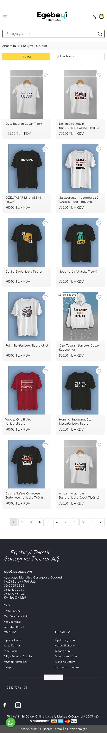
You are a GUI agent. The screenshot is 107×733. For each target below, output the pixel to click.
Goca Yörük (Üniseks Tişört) (78, 271)
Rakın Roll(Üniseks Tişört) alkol (26, 345)
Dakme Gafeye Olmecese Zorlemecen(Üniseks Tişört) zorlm (24, 496)
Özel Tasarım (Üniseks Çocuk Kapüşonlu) (79, 347)
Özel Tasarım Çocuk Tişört (23, 123)
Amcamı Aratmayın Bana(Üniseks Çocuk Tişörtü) (79, 495)
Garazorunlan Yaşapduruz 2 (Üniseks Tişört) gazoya (78, 199)
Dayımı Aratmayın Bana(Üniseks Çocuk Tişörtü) (79, 125)
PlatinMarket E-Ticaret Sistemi (41, 729)
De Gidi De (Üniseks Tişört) (23, 271)
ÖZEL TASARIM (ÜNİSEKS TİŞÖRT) (23, 199)
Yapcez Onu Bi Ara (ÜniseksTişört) (18, 421)
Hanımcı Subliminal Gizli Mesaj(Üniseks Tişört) (75, 421)
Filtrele (26, 56)
